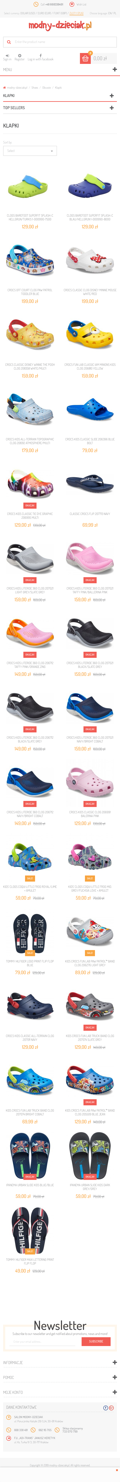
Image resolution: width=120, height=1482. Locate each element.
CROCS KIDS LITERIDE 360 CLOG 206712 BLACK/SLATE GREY (30, 739)
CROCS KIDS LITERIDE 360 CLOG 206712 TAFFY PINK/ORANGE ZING (30, 665)
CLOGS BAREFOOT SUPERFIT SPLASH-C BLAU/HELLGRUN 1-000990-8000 (90, 217)
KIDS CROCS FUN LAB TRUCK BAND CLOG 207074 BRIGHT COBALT (30, 1112)
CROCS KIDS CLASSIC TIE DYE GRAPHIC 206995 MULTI (30, 516)
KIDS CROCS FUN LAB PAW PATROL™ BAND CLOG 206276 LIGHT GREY (90, 963)
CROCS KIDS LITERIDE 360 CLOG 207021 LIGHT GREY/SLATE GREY (30, 590)
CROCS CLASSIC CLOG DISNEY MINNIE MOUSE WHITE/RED (90, 292)
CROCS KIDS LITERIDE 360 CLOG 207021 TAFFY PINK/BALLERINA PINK (90, 590)
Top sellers (14, 107)
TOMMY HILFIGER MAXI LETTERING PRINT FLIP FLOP (30, 1261)
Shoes (35, 87)
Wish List (81, 4)
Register (20, 57)
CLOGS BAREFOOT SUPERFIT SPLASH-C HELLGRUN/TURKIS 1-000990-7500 (30, 217)
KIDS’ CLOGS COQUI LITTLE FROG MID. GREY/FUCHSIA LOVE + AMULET (90, 888)
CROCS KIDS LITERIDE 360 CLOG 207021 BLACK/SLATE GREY (90, 665)
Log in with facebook (40, 56)
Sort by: (7, 142)
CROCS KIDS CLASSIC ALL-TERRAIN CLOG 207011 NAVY (30, 1038)
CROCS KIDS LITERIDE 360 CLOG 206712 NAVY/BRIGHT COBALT (30, 814)
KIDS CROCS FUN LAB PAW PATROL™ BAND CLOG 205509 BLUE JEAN (90, 1112)
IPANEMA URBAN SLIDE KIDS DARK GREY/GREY (90, 1187)
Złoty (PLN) (76, 13)
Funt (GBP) (60, 13)
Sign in (7, 57)
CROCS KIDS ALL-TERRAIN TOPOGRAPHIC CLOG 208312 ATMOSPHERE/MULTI (30, 441)
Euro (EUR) (45, 13)
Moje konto (13, 1392)
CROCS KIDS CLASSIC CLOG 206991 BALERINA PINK (90, 814)
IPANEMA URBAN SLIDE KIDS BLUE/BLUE (30, 1185)
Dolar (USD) (28, 13)
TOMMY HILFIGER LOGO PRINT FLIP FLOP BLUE (30, 963)
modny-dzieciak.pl (15, 87)
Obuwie (46, 87)
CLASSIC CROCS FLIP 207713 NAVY (90, 514)
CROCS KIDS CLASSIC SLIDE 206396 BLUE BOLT (90, 441)
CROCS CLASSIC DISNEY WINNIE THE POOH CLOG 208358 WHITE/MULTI (30, 366)
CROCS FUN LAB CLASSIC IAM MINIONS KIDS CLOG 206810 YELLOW (90, 366)
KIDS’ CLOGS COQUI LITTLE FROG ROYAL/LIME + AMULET (30, 888)
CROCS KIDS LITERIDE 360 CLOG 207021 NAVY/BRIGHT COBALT (90, 739)
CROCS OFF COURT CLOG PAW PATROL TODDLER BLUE (30, 292)
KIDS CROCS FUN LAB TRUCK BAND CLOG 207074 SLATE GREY (90, 1038)
